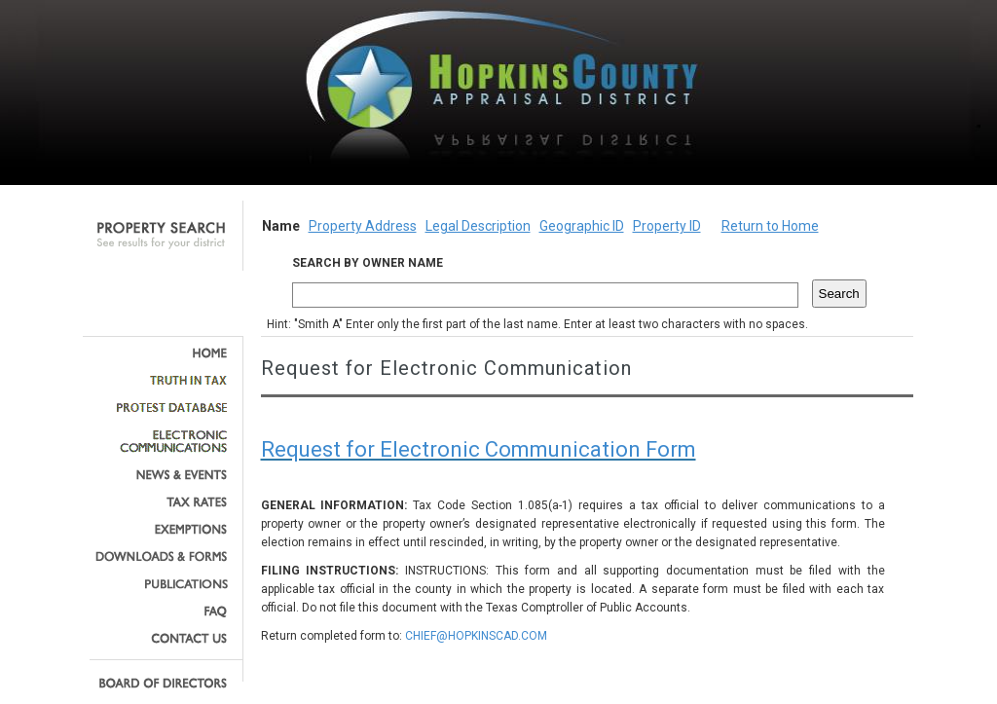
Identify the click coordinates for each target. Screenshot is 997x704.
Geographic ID (581, 226)
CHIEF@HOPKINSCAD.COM (476, 636)
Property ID (667, 226)
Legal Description (478, 226)
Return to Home (770, 226)
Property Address (363, 226)
